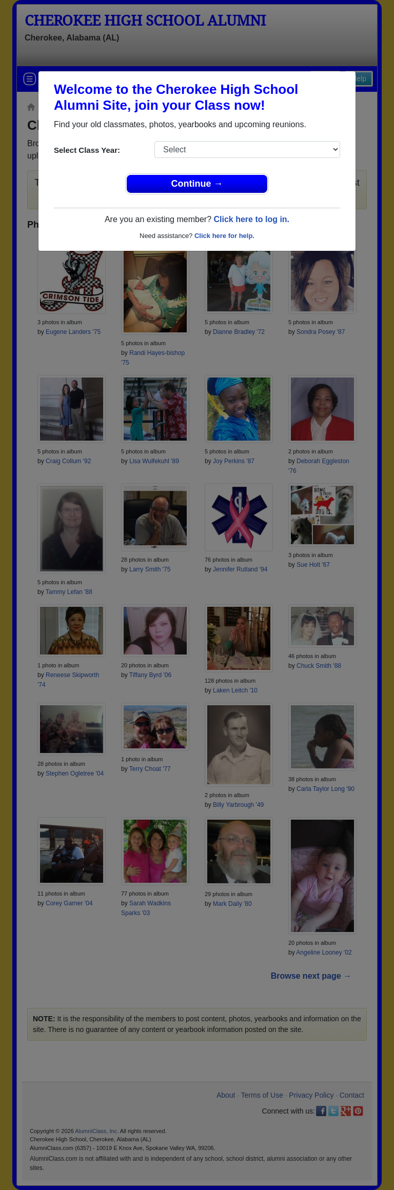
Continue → (197, 184)
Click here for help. (224, 236)
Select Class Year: (87, 150)
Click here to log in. (251, 219)
